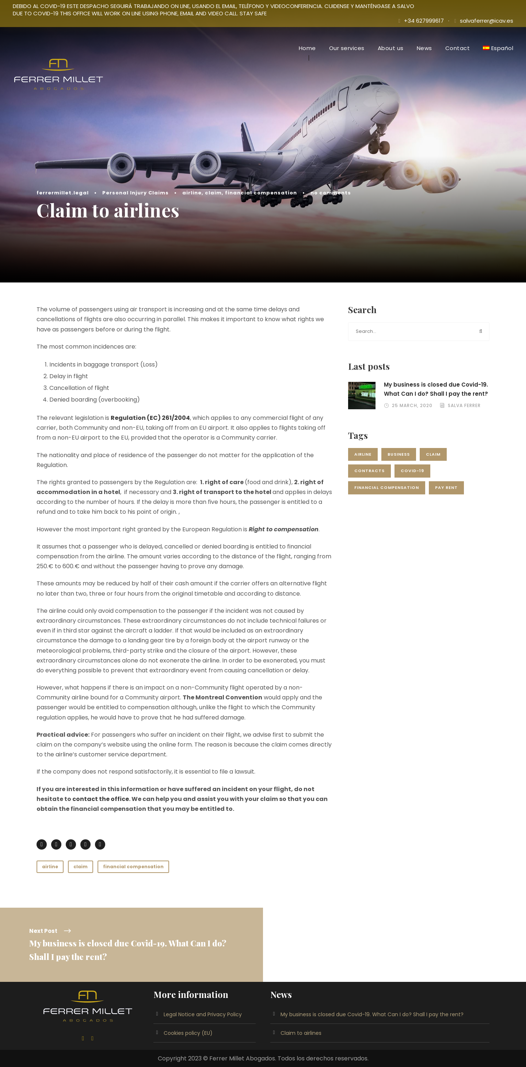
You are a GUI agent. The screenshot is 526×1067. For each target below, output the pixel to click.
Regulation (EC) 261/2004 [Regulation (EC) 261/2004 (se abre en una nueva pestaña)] (150, 418)
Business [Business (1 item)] (399, 454)
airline (192, 192)
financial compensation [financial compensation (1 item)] (386, 487)
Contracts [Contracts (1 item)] (369, 471)
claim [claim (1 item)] (433, 454)
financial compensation (261, 192)
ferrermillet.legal (63, 192)
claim (213, 192)
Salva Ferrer (464, 405)
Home (307, 48)
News (424, 48)
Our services (347, 48)
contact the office (100, 799)
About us (391, 48)
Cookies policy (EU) (188, 1033)
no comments (330, 192)
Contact (457, 48)
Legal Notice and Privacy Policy (203, 1014)
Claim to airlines (301, 1033)
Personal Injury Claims (135, 192)
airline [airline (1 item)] (362, 454)
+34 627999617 (424, 20)
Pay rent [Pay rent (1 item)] (446, 487)
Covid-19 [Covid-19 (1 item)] (412, 471)
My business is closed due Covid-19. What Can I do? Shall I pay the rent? (372, 1014)
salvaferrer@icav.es (486, 20)
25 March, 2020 (412, 405)
